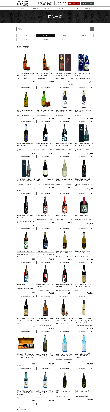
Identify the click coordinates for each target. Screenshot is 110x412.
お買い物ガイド (48, 8)
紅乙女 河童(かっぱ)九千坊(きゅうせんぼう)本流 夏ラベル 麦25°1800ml (44, 393)
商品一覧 (35, 8)
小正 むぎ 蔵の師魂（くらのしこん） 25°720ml (26, 87)
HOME (23, 8)
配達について (61, 8)
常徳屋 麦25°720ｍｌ (42, 251)
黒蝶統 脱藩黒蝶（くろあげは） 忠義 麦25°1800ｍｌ (26, 156)
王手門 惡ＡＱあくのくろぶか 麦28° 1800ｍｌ (84, 121)
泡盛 (25, 39)
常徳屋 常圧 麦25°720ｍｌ (44, 216)
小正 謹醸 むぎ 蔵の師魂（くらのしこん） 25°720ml (65, 87)
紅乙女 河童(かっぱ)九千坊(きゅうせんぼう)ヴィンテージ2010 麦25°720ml (45, 356)
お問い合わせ (74, 3)
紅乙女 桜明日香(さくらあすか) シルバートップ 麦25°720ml (84, 296)
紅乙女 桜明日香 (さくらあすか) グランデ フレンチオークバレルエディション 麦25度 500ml (83, 320)
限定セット (64, 39)
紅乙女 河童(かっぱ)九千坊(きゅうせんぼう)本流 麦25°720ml (65, 368)
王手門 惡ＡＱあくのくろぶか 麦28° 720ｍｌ (65, 121)
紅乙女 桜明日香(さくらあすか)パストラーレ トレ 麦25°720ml (45, 320)
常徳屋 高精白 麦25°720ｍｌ (83, 216)
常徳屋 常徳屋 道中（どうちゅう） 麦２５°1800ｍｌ (65, 156)
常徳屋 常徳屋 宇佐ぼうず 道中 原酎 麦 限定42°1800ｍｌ (26, 193)
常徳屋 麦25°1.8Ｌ (22, 285)
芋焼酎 (25, 35)
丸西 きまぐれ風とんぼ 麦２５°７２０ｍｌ (45, 121)
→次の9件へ (24, 409)
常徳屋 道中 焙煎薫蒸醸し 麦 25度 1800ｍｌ (65, 296)
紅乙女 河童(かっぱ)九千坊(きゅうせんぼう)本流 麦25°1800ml (83, 356)
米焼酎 (64, 35)
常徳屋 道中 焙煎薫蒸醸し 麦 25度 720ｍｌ (45, 296)
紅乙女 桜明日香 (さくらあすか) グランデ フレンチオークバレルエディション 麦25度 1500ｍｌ (26, 356)
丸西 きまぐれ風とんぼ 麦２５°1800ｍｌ (26, 121)
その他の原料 (45, 39)
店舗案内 (87, 8)
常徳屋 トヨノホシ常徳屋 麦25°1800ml (65, 193)
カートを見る (87, 3)
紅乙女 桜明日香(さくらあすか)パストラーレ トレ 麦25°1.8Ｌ (65, 331)
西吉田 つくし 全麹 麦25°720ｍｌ (65, 404)
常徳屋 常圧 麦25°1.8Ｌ (63, 216)
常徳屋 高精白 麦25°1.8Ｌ (24, 251)
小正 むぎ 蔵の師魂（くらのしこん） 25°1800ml (45, 87)
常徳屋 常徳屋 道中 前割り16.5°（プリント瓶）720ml (84, 193)
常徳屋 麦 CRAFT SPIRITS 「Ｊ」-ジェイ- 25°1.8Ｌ (84, 262)
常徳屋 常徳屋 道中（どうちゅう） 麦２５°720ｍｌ (45, 156)
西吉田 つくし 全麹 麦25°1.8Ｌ (84, 404)
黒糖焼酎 (84, 35)
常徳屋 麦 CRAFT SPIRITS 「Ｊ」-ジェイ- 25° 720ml (65, 262)
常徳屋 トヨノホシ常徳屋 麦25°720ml (45, 193)
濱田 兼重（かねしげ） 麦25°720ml (84, 87)
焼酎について (74, 8)
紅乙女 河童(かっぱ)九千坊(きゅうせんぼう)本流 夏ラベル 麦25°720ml (25, 393)
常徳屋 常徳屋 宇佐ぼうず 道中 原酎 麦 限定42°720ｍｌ (84, 156)
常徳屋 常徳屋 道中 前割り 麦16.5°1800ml (26, 228)
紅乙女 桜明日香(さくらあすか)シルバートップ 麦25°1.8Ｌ (26, 331)
